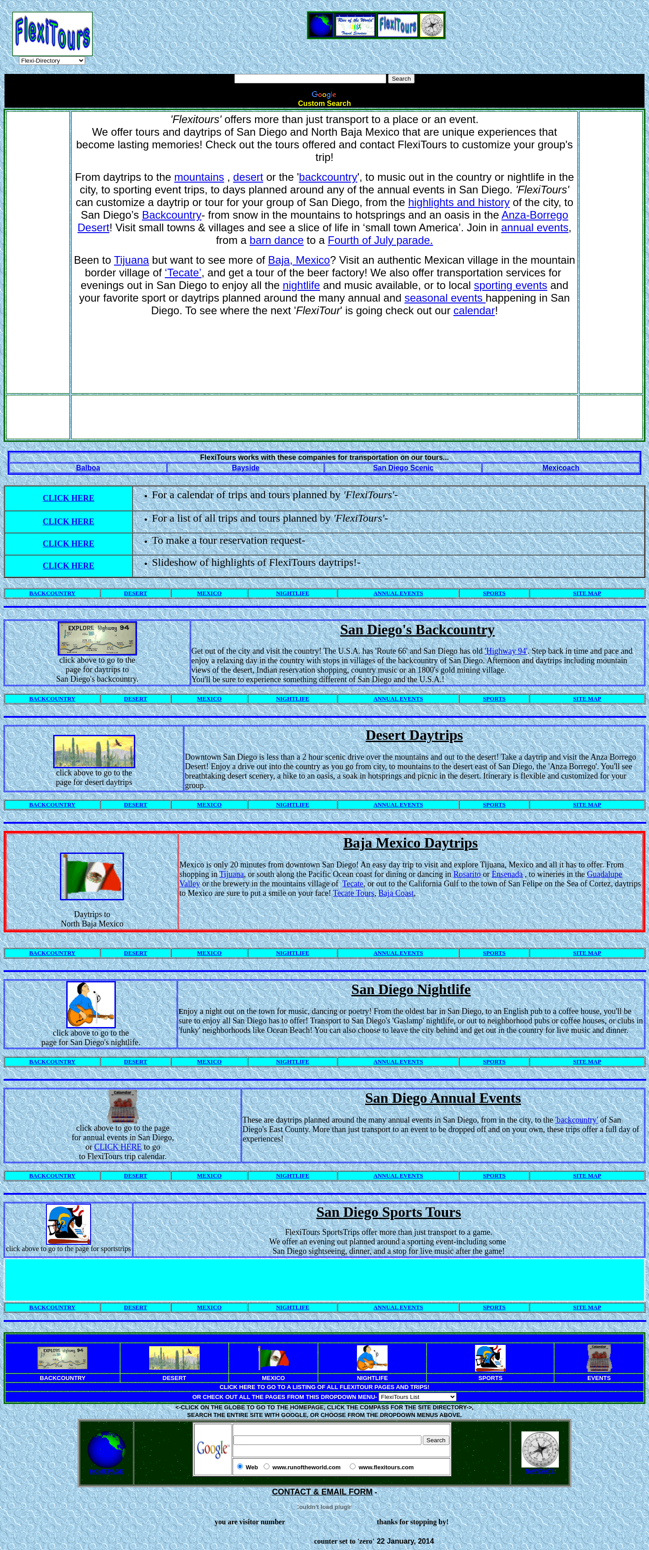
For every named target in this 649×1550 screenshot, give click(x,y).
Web (252, 1467)
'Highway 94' (506, 651)
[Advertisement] (324, 7)
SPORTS (494, 593)
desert (248, 177)
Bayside (245, 468)
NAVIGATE (540, 1468)
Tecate (353, 883)
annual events (534, 227)
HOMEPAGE (106, 1471)
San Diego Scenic (403, 468)
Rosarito (467, 874)
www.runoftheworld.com (307, 1467)
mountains (199, 177)
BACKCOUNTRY (52, 593)
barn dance (277, 240)
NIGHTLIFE (292, 593)
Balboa (88, 468)
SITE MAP (587, 593)
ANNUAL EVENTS (398, 593)
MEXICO (209, 593)
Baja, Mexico (299, 260)
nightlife (301, 285)
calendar (474, 310)
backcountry (328, 177)
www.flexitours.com (386, 1467)
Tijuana (131, 260)
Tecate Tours (354, 893)
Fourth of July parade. (380, 240)
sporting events (511, 285)
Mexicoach (561, 468)
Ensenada (507, 874)
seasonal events (444, 298)
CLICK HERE (69, 498)
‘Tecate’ (183, 272)
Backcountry (171, 215)
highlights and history (459, 202)
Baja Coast (396, 893)
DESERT (135, 593)
